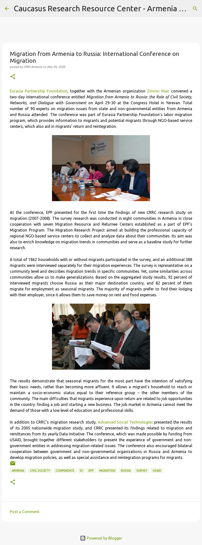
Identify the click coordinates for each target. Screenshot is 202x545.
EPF (91, 470)
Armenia (18, 470)
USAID (157, 470)
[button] (13, 77)
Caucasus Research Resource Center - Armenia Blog (104, 8)
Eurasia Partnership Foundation (38, 91)
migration (107, 470)
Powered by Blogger (101, 538)
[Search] (195, 8)
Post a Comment (24, 511)
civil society (40, 470)
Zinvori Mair (158, 91)
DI (81, 470)
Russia (126, 470)
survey (141, 470)
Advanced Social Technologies (125, 422)
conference (65, 470)
